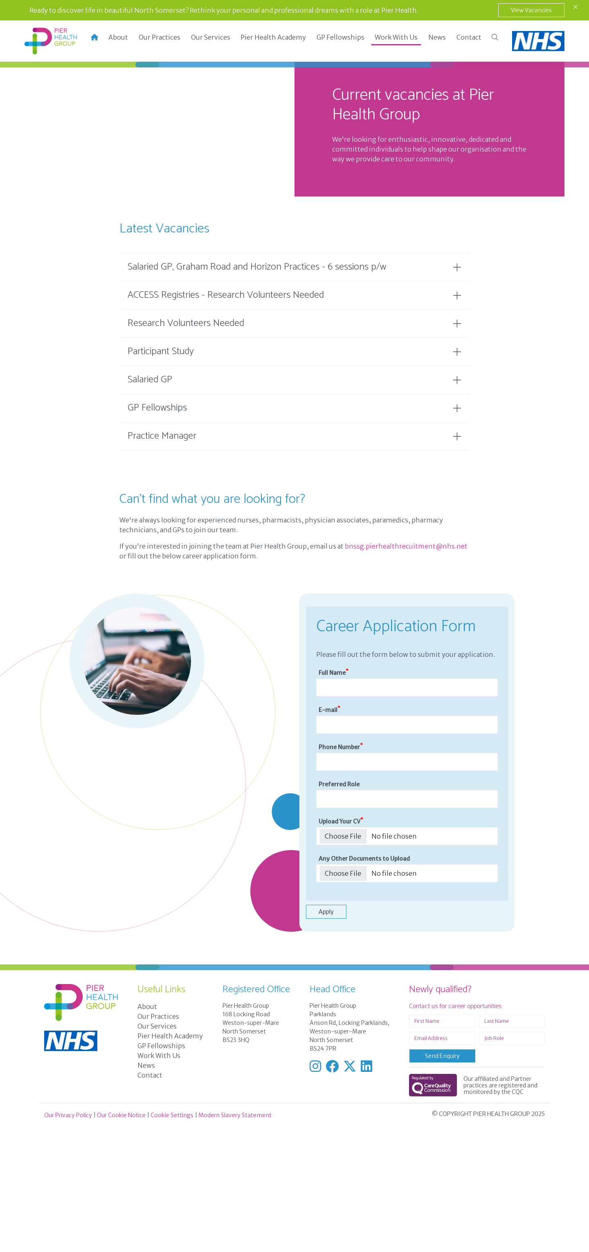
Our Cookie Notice (121, 1241)
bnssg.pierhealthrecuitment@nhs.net (406, 672)
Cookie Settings (172, 1241)
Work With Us (396, 37)
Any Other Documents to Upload (364, 984)
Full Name (333, 798)
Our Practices (159, 37)
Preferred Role (339, 910)
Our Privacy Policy (68, 1241)
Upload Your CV (341, 947)
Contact (468, 37)
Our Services (210, 37)
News (437, 37)
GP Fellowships (340, 37)
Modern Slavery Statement (235, 1241)
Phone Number (341, 873)
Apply (326, 1037)
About (118, 37)
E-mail (329, 835)
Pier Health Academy (273, 37)
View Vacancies (531, 10)
